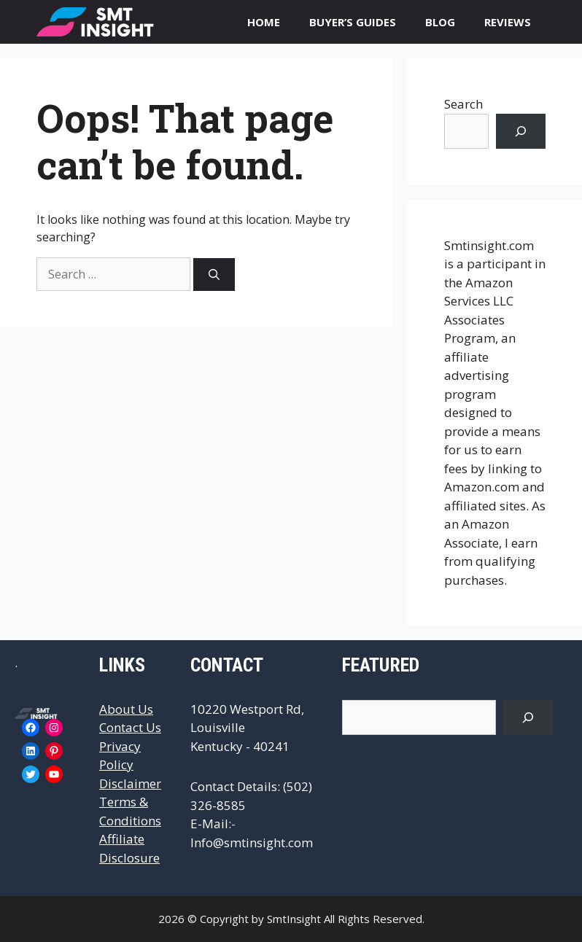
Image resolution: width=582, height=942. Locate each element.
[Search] (214, 274)
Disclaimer (130, 783)
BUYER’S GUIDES (352, 22)
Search (463, 104)
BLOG (440, 22)
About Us (126, 709)
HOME (263, 22)
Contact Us (130, 727)
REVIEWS (507, 22)
